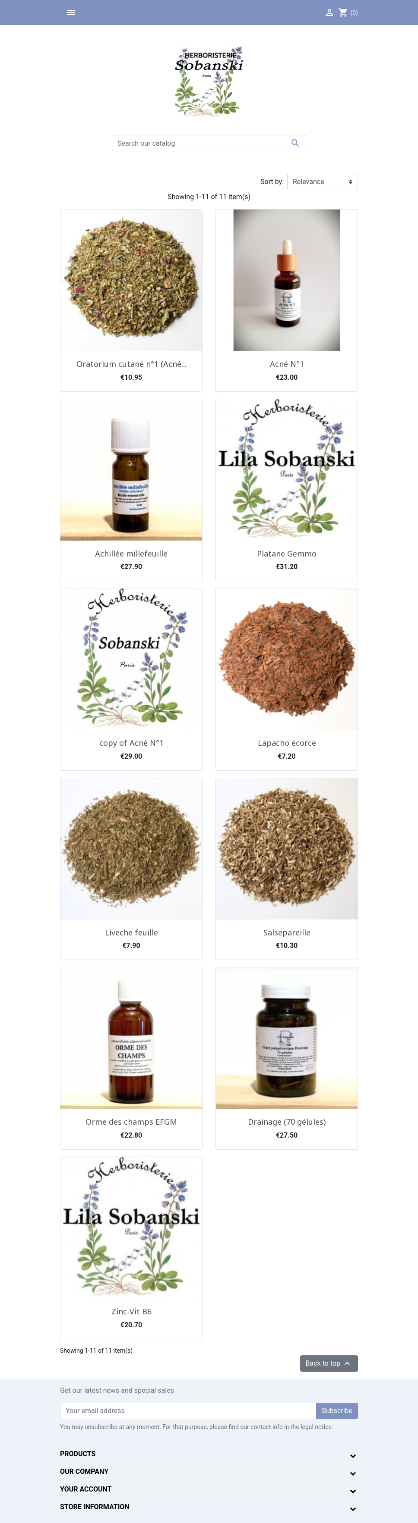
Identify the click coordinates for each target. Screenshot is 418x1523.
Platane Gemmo (287, 553)
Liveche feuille (131, 932)
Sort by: (272, 182)
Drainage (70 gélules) (287, 1121)
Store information (95, 1507)
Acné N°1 (287, 364)
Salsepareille (286, 932)
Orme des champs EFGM (131, 1121)
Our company (84, 1471)
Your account (86, 1489)
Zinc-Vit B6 (131, 1311)
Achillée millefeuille (131, 553)
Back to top (329, 1363)
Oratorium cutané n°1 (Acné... (131, 364)
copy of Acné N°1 (131, 743)
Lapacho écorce (287, 743)
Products (77, 1454)
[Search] (209, 143)
